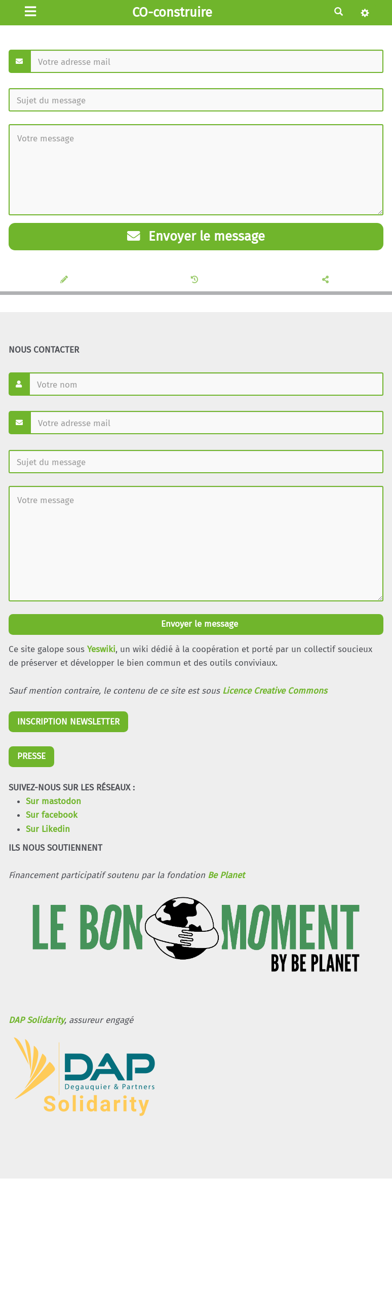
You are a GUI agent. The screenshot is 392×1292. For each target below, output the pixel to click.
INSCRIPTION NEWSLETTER (68, 721)
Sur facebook (51, 815)
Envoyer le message (196, 236)
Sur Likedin (48, 829)
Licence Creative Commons (274, 691)
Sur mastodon (53, 801)
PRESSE (31, 756)
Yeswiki (101, 649)
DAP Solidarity (36, 1020)
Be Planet (226, 875)
